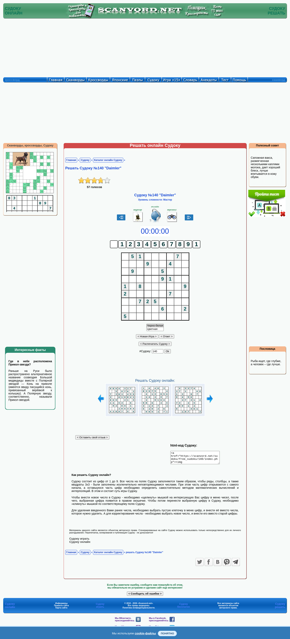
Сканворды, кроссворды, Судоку (30, 145)
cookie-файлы (145, 633)
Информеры (61, 605)
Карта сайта (61, 610)
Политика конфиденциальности (138, 610)
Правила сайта (61, 608)
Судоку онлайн (79, 544)
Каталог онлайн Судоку (108, 160)
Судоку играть (79, 540)
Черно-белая (155, 325)
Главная (71, 160)
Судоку (85, 160)
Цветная (155, 329)
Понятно (167, 633)
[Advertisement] (145, 47)
